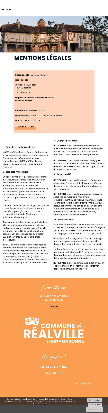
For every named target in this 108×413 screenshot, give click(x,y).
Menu (9, 9)
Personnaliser (94, 409)
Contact (54, 306)
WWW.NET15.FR (26, 127)
